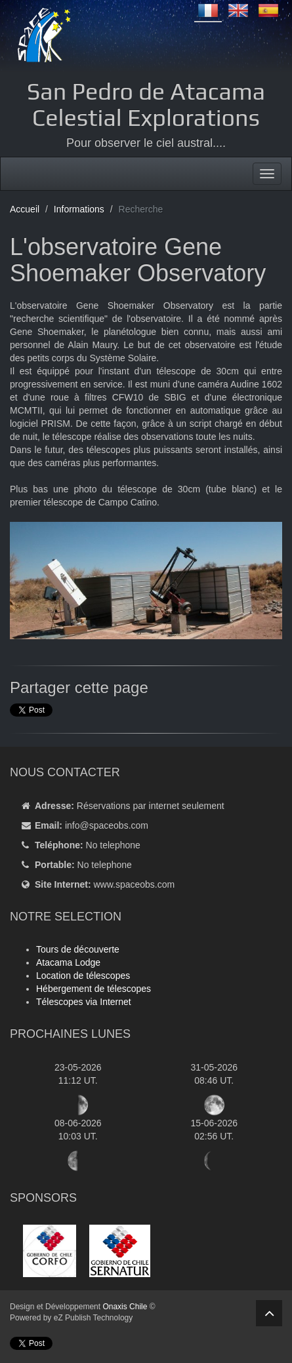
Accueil (24, 209)
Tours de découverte (77, 949)
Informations (79, 209)
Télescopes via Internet (83, 1002)
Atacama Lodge (68, 962)
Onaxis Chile (124, 1306)
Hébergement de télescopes (93, 988)
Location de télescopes (83, 975)
